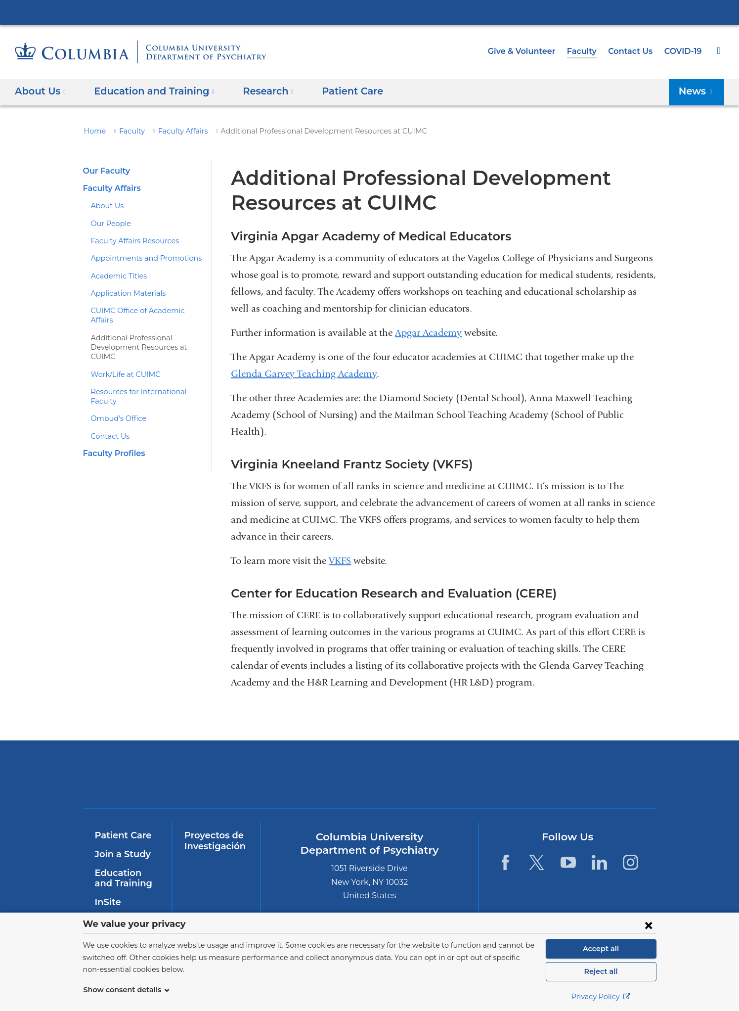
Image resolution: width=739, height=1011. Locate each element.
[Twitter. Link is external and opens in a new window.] (536, 862)
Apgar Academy (428, 332)
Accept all (601, 949)
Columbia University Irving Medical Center (370, 12)
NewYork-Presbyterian (298, 780)
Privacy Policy (601, 997)
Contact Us (632, 51)
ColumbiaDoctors (583, 773)
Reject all (600, 971)
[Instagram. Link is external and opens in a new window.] (631, 862)
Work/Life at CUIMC (122, 355)
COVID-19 (683, 51)
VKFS (340, 560)
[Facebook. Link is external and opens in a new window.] (505, 862)
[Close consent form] (648, 925)
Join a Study (121, 854)
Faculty (586, 51)
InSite (107, 902)
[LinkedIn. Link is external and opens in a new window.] (599, 862)
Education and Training (125, 878)
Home (93, 131)
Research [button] (256, 91)
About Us (105, 206)
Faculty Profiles (112, 424)
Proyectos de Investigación (212, 840)
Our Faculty (105, 171)
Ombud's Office (115, 390)
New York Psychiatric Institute (440, 776)
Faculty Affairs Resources (131, 241)
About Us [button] (40, 91)
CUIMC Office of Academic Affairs (144, 311)
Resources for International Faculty (146, 372)
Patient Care (335, 91)
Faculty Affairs (174, 131)
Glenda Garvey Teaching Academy (304, 373)
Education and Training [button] (148, 91)
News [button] (698, 91)
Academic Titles (116, 276)
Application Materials (124, 293)
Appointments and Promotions (138, 258)
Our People (109, 224)
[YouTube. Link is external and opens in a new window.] (568, 862)
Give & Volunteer (529, 51)
